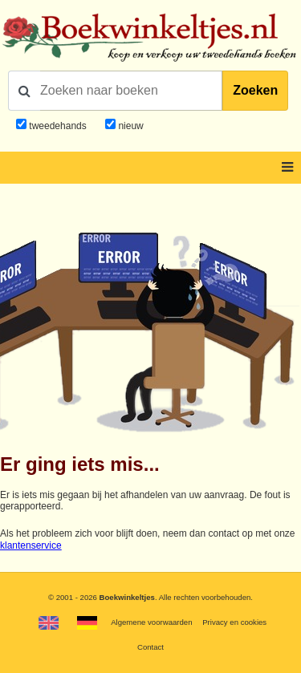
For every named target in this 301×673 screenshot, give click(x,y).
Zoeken (255, 90)
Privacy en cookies (234, 622)
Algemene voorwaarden (151, 622)
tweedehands (57, 126)
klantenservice (31, 545)
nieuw (130, 126)
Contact (150, 647)
